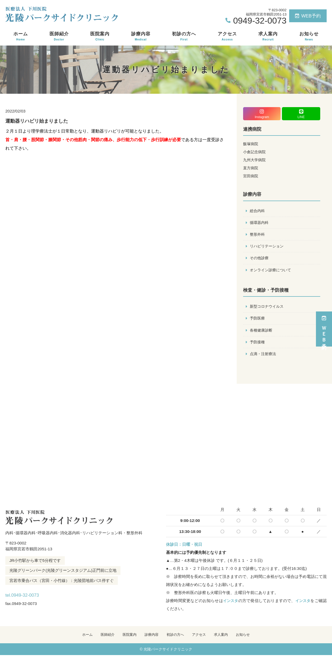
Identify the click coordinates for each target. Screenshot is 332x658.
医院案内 (100, 36)
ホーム (20, 36)
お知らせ (309, 36)
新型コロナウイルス (268, 308)
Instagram (262, 114)
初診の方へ (184, 36)
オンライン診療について (272, 271)
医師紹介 (59, 36)
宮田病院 (251, 176)
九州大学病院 (255, 159)
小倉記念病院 (255, 151)
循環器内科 (260, 223)
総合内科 (258, 211)
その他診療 (260, 259)
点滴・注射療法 (264, 356)
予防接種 (258, 344)
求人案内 (268, 36)
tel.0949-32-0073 (39, 596)
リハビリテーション (268, 247)
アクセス (227, 36)
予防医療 (258, 320)
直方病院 (251, 168)
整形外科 (258, 235)
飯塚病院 (251, 143)
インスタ (230, 603)
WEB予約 (308, 15)
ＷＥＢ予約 (324, 329)
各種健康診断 (262, 332)
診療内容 (140, 36)
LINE (301, 114)
